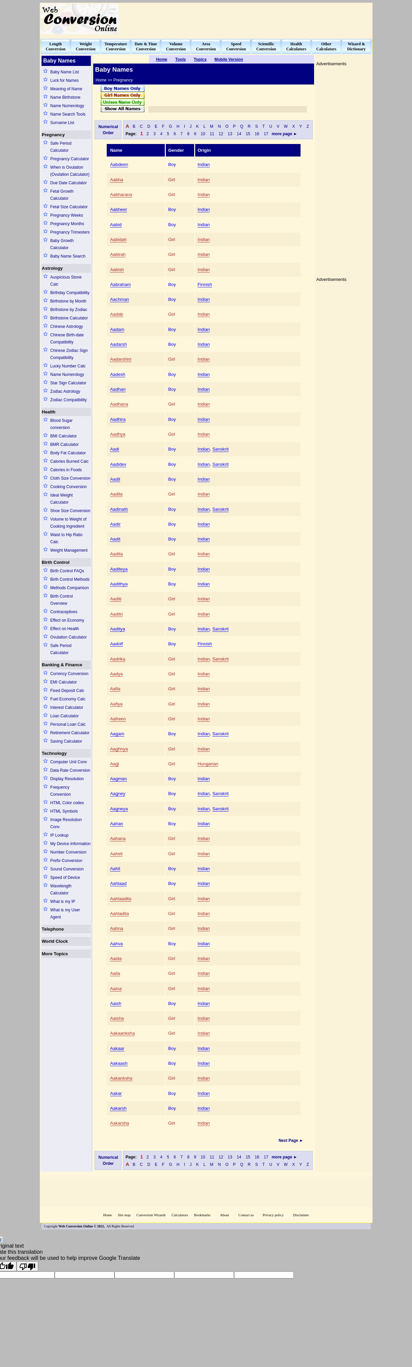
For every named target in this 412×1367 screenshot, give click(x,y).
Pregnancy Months (67, 223)
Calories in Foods (66, 469)
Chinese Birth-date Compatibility (67, 338)
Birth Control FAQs (67, 571)
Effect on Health (64, 628)
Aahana (118, 838)
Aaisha (117, 1018)
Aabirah (118, 254)
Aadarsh (118, 344)
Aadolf (116, 643)
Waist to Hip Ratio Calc (66, 538)
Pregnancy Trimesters (70, 232)
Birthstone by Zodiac (68, 309)
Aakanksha (121, 1078)
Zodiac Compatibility (68, 400)
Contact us (246, 1215)
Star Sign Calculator (68, 383)
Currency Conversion (69, 673)
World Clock (55, 941)
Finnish (205, 284)
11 (211, 133)
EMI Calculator (63, 682)
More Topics (55, 953)
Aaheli (116, 853)
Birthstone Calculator (69, 318)
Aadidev (118, 464)
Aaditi (115, 598)
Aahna (116, 928)
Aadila (116, 494)
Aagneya (119, 808)
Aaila (115, 973)
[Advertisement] (248, 19)
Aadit (115, 539)
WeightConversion (86, 46)
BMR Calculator (64, 444)
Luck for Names (64, 80)
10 (203, 133)
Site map (124, 1215)
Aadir (115, 524)
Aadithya (119, 583)
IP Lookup (59, 835)
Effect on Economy (67, 620)
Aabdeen (119, 164)
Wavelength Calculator (61, 889)
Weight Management (69, 550)
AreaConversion (206, 46)
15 (248, 133)
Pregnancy (53, 134)
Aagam (117, 733)
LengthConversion (56, 46)
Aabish (117, 269)
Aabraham (120, 284)
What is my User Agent (65, 913)
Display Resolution (67, 778)
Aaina (116, 988)
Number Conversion (68, 852)
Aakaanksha (122, 1033)
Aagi (114, 763)
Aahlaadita (120, 898)
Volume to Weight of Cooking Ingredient (68, 523)
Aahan (116, 823)
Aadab (116, 314)
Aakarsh (118, 1108)
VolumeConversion (176, 46)
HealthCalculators (296, 46)
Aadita (116, 553)
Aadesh (117, 374)
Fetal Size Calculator (69, 207)
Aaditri (116, 614)
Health (49, 411)
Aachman (119, 299)
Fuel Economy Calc (67, 699)
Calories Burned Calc (69, 461)
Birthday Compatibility (69, 292)
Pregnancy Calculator (69, 159)
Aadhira (118, 419)
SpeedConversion (236, 46)
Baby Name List (64, 72)
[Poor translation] (27, 1266)
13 (230, 133)
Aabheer (118, 209)
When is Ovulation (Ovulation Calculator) (69, 171)
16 (257, 133)
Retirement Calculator (69, 732)
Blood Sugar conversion (61, 424)
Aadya (116, 673)
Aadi (114, 449)
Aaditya (117, 628)
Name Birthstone (65, 97)
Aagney (117, 793)
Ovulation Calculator (68, 637)
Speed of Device (65, 877)
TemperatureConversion (115, 46)
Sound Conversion (67, 869)
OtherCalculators (326, 46)
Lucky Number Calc (68, 366)
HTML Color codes (67, 802)
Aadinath (119, 509)
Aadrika (117, 659)
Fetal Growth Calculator (62, 195)
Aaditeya (119, 569)
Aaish (115, 1003)
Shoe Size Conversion (70, 510)
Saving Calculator (66, 741)
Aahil (115, 868)
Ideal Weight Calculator (61, 499)
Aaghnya (119, 748)
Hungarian (208, 763)
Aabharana (121, 194)
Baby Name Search (67, 256)
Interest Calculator (66, 707)
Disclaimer (301, 1215)
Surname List (62, 122)
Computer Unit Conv (68, 762)
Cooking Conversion (68, 486)
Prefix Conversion (66, 860)
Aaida (116, 958)
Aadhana (119, 404)
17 (266, 133)
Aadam (117, 329)
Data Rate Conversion (70, 770)
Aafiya (116, 703)
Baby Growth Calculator (62, 244)
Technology (54, 753)
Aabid (116, 224)
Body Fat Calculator (68, 453)
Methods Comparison (69, 587)
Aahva (116, 943)
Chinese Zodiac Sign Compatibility (69, 354)
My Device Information (70, 843)
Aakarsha (119, 1123)
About (224, 1215)
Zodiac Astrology (65, 391)
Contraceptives (63, 611)
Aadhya (117, 434)
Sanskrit (220, 449)
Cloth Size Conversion (70, 478)
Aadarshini (120, 359)
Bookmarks (202, 1215)
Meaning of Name (66, 89)
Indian (204, 164)
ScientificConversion (266, 46)
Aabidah (118, 239)
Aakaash (119, 1063)
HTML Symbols (64, 811)
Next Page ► (292, 1140)
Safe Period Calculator (61, 147)
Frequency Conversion (60, 791)
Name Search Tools (68, 114)
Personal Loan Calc (68, 724)
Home (107, 1215)
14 (238, 133)
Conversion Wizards (151, 1215)
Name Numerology (67, 105)
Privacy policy (273, 1215)
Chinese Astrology (66, 326)
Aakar (116, 1093)
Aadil (115, 479)
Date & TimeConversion (146, 46)
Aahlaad (118, 883)
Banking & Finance (62, 664)
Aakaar (117, 1048)
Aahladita (119, 913)
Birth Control (56, 562)
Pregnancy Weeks (66, 215)
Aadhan (118, 389)
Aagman (118, 778)
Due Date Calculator (68, 183)
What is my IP (62, 901)
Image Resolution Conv (66, 823)
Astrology (52, 268)
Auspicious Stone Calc (66, 281)
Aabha (116, 179)
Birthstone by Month (68, 301)
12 (221, 133)
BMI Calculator (63, 436)
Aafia (115, 688)
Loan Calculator (64, 716)
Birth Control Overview (61, 600)
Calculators (180, 1215)
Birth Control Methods (69, 579)
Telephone (53, 929)
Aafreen (118, 718)
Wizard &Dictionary (356, 46)
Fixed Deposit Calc (67, 690)
